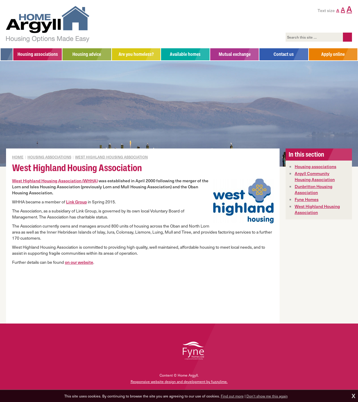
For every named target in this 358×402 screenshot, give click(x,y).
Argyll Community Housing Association (315, 176)
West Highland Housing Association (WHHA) (55, 180)
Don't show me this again (267, 396)
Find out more (232, 396)
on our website (79, 262)
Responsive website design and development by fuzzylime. (179, 381)
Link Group (76, 202)
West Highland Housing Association (111, 157)
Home (18, 157)
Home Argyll (48, 24)
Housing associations (315, 166)
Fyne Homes (306, 199)
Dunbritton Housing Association (313, 189)
